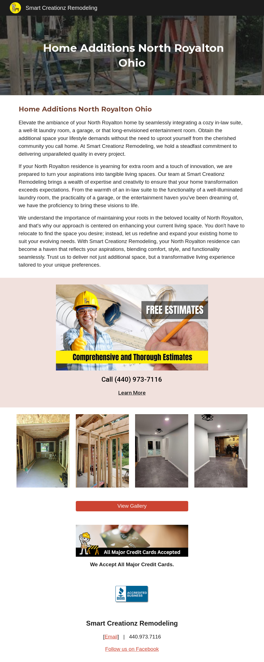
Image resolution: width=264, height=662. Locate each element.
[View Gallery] (132, 506)
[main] (132, 55)
